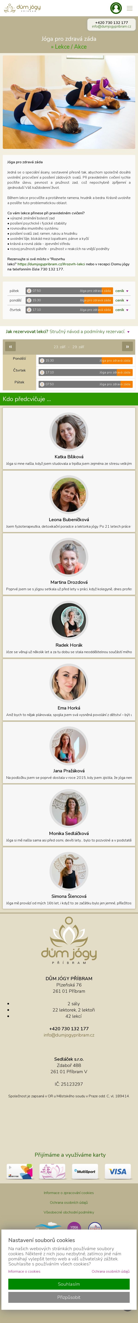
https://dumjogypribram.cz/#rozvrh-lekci (51, 264)
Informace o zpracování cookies (69, 1192)
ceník (123, 290)
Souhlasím (69, 1284)
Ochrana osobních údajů (69, 1202)
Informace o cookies (24, 1271)
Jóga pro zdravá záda (69, 39)
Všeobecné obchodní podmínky (69, 1212)
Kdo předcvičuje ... (27, 399)
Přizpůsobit (68, 1297)
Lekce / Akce (71, 47)
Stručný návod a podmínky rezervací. (69, 331)
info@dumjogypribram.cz (111, 26)
